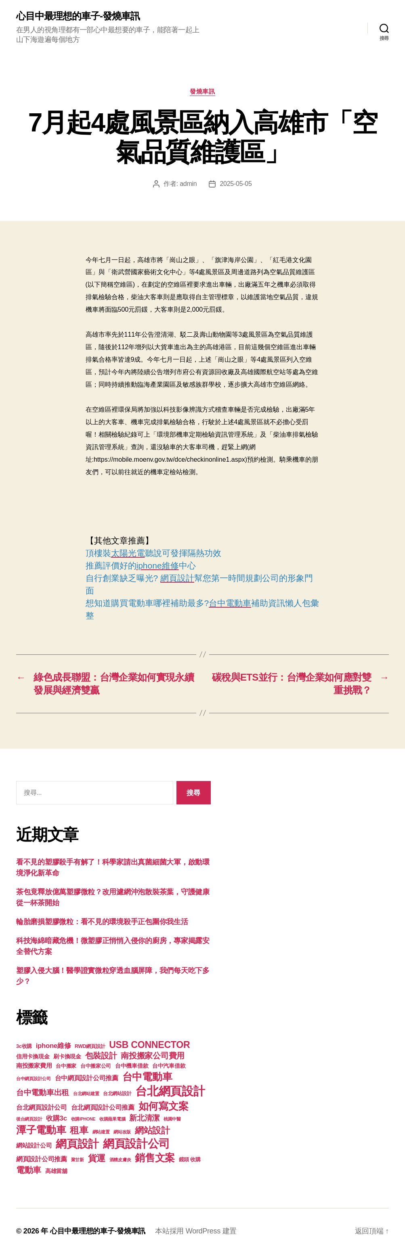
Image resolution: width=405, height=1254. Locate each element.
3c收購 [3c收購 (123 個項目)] (24, 1046)
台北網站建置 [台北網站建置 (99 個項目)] (86, 1093)
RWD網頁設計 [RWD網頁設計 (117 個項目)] (90, 1046)
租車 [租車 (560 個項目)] (79, 1130)
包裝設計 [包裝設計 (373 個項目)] (101, 1055)
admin (188, 183)
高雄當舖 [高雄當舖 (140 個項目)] (56, 1171)
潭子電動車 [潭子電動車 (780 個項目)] (41, 1130)
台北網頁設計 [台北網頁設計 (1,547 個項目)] (170, 1091)
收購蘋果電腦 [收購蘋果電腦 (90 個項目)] (112, 1119)
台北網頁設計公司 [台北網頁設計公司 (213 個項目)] (41, 1107)
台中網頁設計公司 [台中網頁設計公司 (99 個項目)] (33, 1078)
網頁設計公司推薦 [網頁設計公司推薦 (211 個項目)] (41, 1158)
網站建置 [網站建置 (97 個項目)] (101, 1131)
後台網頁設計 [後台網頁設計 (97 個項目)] (29, 1119)
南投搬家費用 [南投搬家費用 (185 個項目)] (34, 1065)
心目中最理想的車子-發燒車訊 (78, 16)
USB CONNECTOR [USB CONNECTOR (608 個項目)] (150, 1044)
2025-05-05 (236, 183)
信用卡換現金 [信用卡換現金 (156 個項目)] (32, 1056)
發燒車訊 (202, 91)
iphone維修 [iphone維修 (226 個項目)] (53, 1046)
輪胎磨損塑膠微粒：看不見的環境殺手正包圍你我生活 (102, 922)
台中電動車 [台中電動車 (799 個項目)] (147, 1076)
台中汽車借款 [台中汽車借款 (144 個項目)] (168, 1066)
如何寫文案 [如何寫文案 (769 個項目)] (163, 1106)
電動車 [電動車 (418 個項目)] (28, 1170)
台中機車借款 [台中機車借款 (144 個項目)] (131, 1066)
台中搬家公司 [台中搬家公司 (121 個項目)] (95, 1066)
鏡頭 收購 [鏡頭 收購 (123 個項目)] (190, 1159)
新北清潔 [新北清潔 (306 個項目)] (144, 1118)
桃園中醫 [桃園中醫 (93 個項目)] (172, 1119)
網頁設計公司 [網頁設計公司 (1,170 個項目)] (136, 1143)
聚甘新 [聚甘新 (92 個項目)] (77, 1159)
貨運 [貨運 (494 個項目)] (96, 1158)
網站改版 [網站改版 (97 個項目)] (122, 1131)
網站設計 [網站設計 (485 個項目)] (152, 1130)
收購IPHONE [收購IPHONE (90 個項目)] (83, 1119)
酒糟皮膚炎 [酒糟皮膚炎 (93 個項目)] (120, 1159)
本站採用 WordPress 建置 (196, 1231)
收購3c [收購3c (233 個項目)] (56, 1118)
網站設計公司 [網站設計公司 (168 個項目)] (34, 1145)
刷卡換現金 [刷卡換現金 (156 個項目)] (67, 1056)
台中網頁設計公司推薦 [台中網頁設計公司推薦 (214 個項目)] (86, 1077)
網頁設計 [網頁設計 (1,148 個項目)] (77, 1143)
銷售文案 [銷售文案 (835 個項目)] (155, 1157)
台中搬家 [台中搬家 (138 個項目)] (66, 1066)
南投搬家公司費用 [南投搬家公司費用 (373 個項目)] (153, 1055)
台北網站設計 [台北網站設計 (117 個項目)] (117, 1093)
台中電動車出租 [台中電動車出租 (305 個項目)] (42, 1092)
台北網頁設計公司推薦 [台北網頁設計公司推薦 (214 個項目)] (102, 1107)
